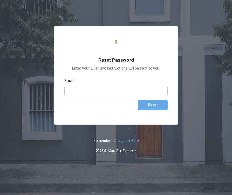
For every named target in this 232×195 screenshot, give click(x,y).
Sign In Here (128, 140)
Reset (153, 105)
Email (69, 80)
